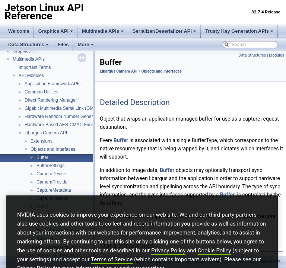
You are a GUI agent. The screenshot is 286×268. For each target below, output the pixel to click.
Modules (276, 55)
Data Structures (28, 44)
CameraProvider (52, 182)
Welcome (18, 31)
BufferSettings (50, 165)
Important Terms (35, 67)
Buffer (42, 157)
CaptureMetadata (53, 190)
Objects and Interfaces (53, 149)
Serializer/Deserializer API (164, 31)
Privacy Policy (168, 261)
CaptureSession (52, 198)
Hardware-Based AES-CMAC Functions (64, 124)
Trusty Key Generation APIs (239, 31)
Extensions (42, 141)
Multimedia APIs (103, 31)
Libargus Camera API (46, 132)
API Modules (31, 75)
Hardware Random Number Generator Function (72, 116)
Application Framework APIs (52, 83)
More (85, 44)
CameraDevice (51, 173)
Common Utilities (41, 92)
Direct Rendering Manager (51, 100)
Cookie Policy (214, 261)
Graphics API (55, 31)
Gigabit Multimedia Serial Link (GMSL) (63, 108)
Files (63, 44)
